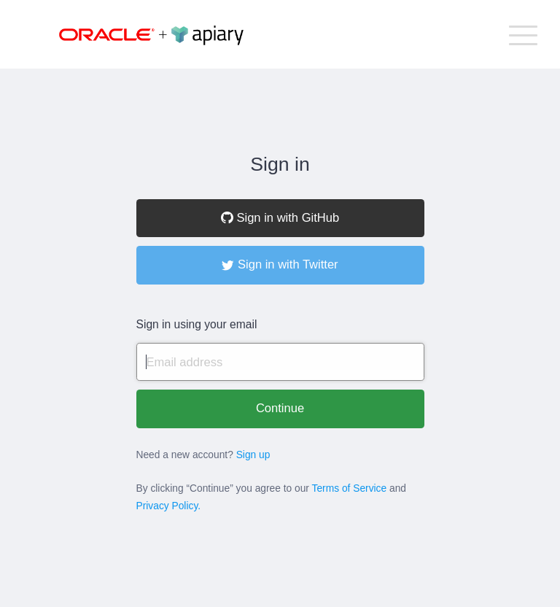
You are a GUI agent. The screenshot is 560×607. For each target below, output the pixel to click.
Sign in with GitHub (280, 218)
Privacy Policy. (168, 505)
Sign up (253, 454)
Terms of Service (349, 488)
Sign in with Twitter (280, 264)
